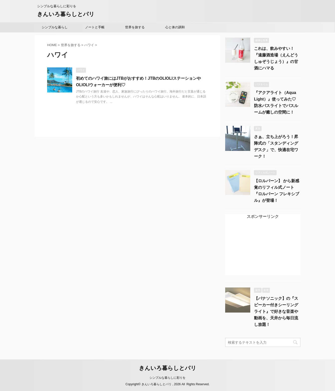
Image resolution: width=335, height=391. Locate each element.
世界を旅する (135, 27)
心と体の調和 (175, 27)
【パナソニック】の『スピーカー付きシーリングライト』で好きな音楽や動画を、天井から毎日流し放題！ (276, 311)
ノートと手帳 (95, 27)
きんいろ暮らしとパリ (66, 14)
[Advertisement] (262, 249)
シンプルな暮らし (55, 27)
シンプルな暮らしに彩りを (167, 377)
